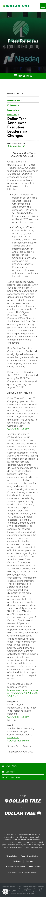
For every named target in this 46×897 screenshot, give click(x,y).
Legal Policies (34, 866)
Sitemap (29, 861)
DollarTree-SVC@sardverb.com (18, 739)
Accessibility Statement (15, 866)
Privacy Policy (11, 856)
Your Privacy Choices (29, 856)
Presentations (13, 110)
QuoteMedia (24, 886)
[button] (43, 6)
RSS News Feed (13, 777)
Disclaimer (17, 861)
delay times (27, 889)
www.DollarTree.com (18, 428)
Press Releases (13, 100)
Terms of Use (30, 893)
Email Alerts (12, 115)
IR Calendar (12, 105)
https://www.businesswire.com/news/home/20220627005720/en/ (22, 692)
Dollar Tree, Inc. (18, 872)
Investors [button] (23, 75)
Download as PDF (16, 146)
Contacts (10, 771)
